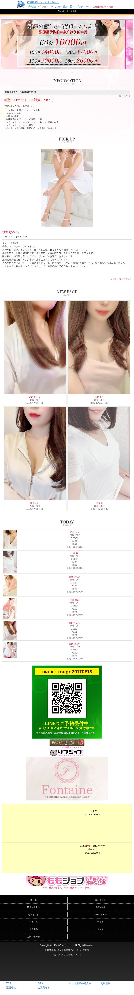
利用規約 (105, 983)
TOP (8, 983)
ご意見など (44, 987)
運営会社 (11, 987)
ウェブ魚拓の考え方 (80, 983)
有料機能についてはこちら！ (43, 2)
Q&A (40, 983)
